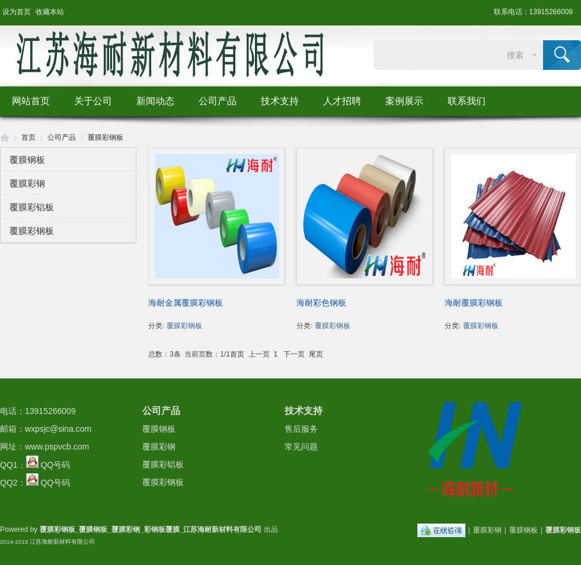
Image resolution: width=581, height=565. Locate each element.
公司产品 (218, 101)
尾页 (316, 354)
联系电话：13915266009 (533, 12)
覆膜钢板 (27, 160)
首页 (28, 137)
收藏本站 (50, 12)
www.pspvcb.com (57, 446)
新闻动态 (155, 101)
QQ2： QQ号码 (35, 482)
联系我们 (467, 101)
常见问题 (301, 446)
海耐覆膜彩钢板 (474, 302)
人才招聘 (342, 101)
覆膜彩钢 (27, 183)
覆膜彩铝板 (31, 207)
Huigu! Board (4, 137)
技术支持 (280, 101)
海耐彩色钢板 (321, 302)
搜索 (515, 55)
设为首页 (16, 12)
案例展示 (404, 101)
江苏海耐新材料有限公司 (62, 541)
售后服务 (301, 429)
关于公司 (93, 101)
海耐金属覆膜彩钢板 (185, 302)
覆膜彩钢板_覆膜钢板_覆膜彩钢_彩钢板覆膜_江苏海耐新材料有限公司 (151, 529)
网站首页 (31, 101)
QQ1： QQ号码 (35, 465)
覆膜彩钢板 (105, 137)
